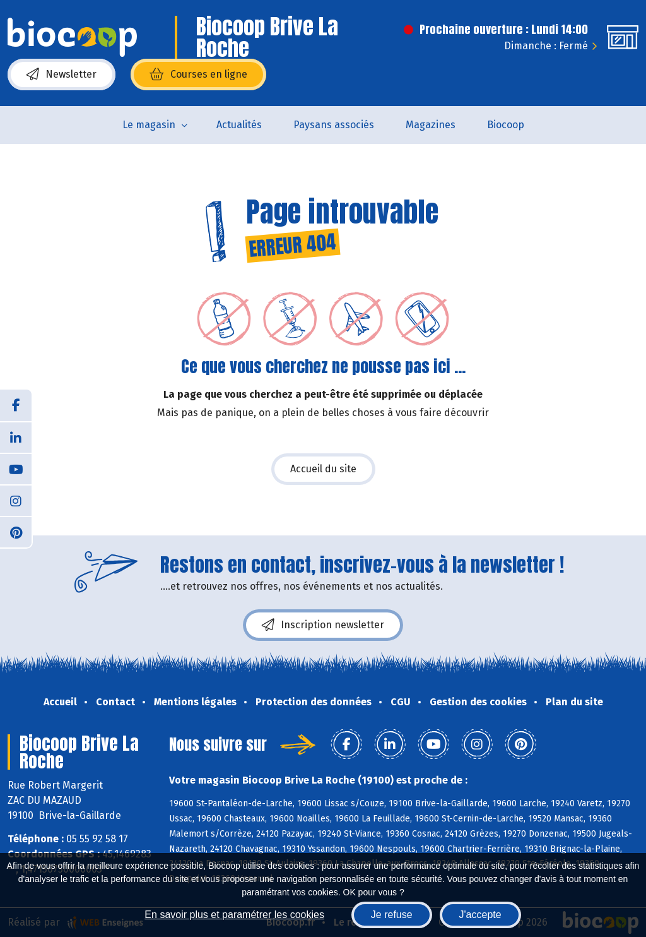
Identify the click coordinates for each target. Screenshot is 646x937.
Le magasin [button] (148, 125)
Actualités (239, 125)
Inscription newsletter (323, 625)
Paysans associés (333, 125)
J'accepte (480, 914)
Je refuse (392, 914)
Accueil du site (323, 469)
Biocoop (505, 125)
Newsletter (61, 74)
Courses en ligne (198, 74)
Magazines (430, 125)
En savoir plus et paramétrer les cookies (234, 914)
